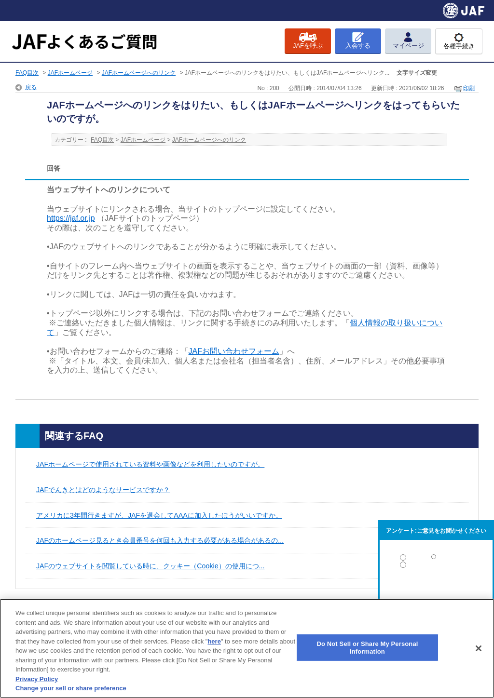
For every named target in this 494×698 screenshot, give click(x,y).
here (213, 641)
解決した (436, 559)
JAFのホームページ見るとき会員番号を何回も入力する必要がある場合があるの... (160, 540)
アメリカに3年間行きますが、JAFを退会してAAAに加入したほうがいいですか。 (159, 515)
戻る (31, 87)
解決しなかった (436, 591)
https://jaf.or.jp (71, 218)
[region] (247, 648)
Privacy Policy (36, 679)
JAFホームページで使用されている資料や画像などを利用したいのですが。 (150, 464)
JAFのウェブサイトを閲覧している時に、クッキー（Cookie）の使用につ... (150, 566)
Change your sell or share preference (70, 688)
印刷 (469, 88)
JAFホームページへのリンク (139, 72)
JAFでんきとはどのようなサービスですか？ (103, 490)
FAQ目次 (27, 72)
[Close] (478, 648)
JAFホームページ (70, 72)
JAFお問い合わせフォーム (234, 351)
